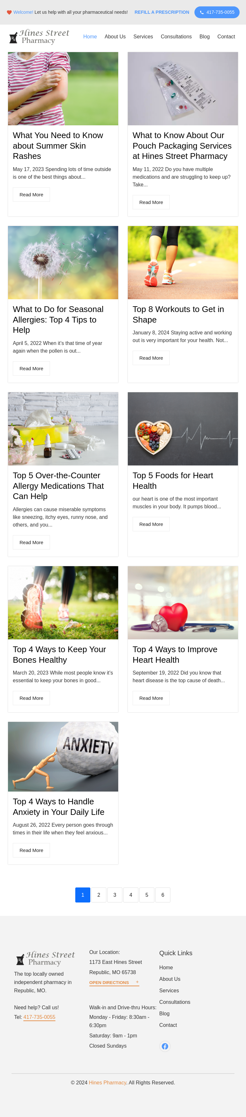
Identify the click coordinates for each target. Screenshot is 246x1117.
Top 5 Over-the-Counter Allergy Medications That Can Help (58, 486)
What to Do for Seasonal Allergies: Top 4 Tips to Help (58, 319)
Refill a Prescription (162, 12)
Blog (205, 36)
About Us (115, 36)
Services (143, 36)
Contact (226, 36)
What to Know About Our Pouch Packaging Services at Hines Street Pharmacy (182, 145)
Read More (31, 194)
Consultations (176, 36)
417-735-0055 (217, 12)
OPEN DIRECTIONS (114, 982)
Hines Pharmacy (107, 1082)
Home (90, 36)
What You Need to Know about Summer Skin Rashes (58, 145)
